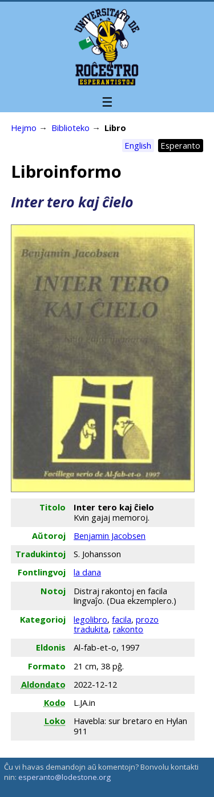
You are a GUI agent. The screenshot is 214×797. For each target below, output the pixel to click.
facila (121, 619)
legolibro (90, 619)
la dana (87, 572)
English (137, 145)
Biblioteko (70, 127)
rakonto (128, 629)
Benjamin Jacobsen (110, 535)
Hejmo (24, 127)
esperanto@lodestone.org (64, 777)
